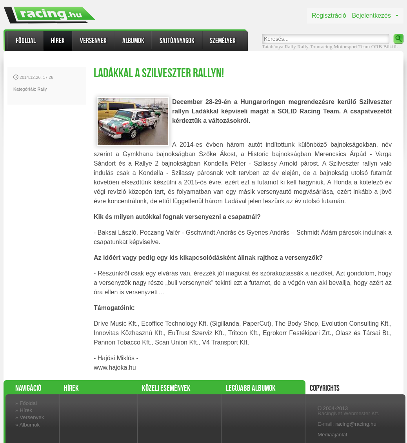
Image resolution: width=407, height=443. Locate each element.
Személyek (223, 40)
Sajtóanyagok (177, 40)
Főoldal (26, 40)
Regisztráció (329, 15)
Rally (303, 46)
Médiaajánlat (332, 435)
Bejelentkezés (371, 15)
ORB (376, 46)
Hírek (58, 40)
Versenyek (93, 40)
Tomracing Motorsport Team (340, 46)
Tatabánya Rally (279, 46)
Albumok (133, 40)
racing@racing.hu (355, 424)
